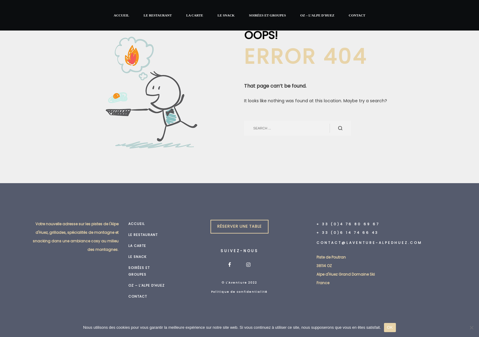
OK (390, 327)
